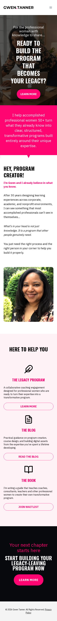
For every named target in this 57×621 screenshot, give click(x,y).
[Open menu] (50, 7)
